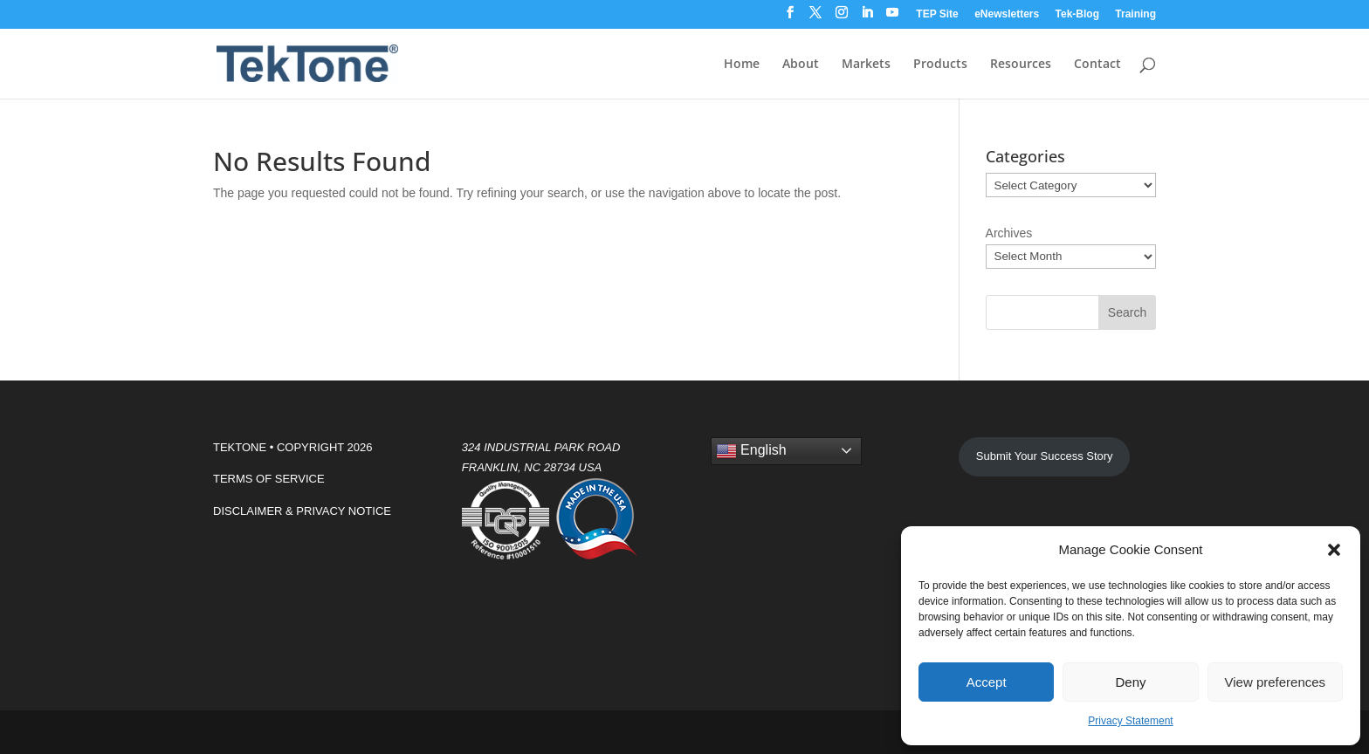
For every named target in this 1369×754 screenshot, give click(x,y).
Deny (1130, 682)
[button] (1334, 550)
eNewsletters (1006, 14)
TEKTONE (239, 447)
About (800, 65)
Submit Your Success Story (1044, 456)
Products (940, 65)
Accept (987, 682)
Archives (1009, 233)
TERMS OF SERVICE (269, 478)
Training (1135, 14)
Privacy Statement (1130, 721)
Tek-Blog (1077, 14)
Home (742, 65)
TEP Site (937, 14)
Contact (1097, 65)
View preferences (1275, 682)
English (751, 451)
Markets (866, 65)
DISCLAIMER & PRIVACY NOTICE (302, 511)
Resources (1020, 65)
